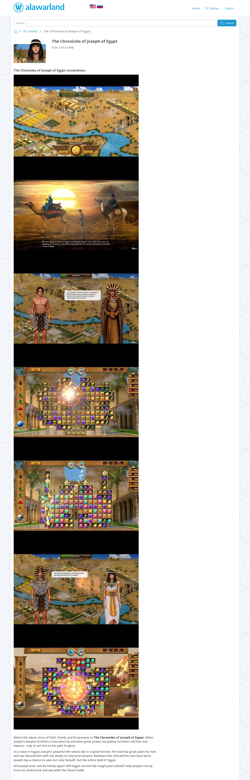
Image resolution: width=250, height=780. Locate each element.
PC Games (212, 8)
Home (196, 8)
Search (229, 8)
